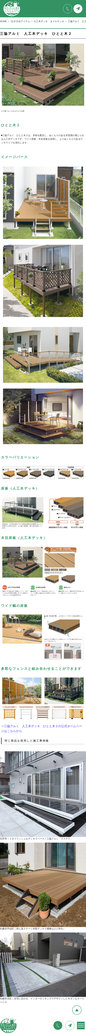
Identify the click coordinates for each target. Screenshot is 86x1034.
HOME (3, 21)
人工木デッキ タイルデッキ (49, 21)
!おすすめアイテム (20, 21)
